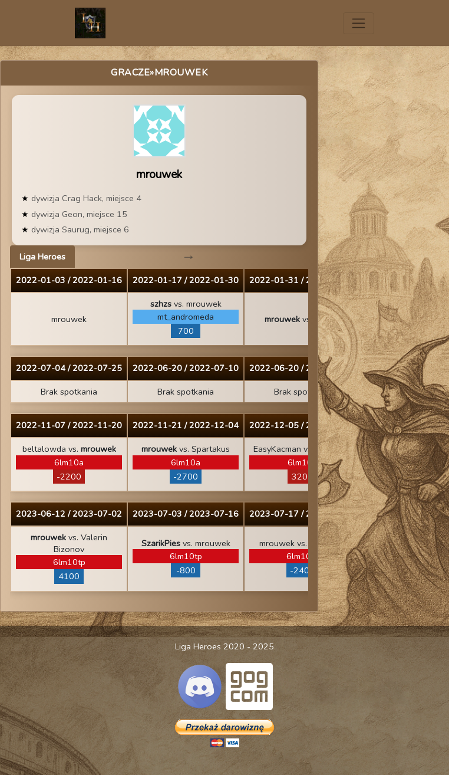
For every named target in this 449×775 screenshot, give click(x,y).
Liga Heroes (42, 256)
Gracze (130, 72)
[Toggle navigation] (358, 23)
